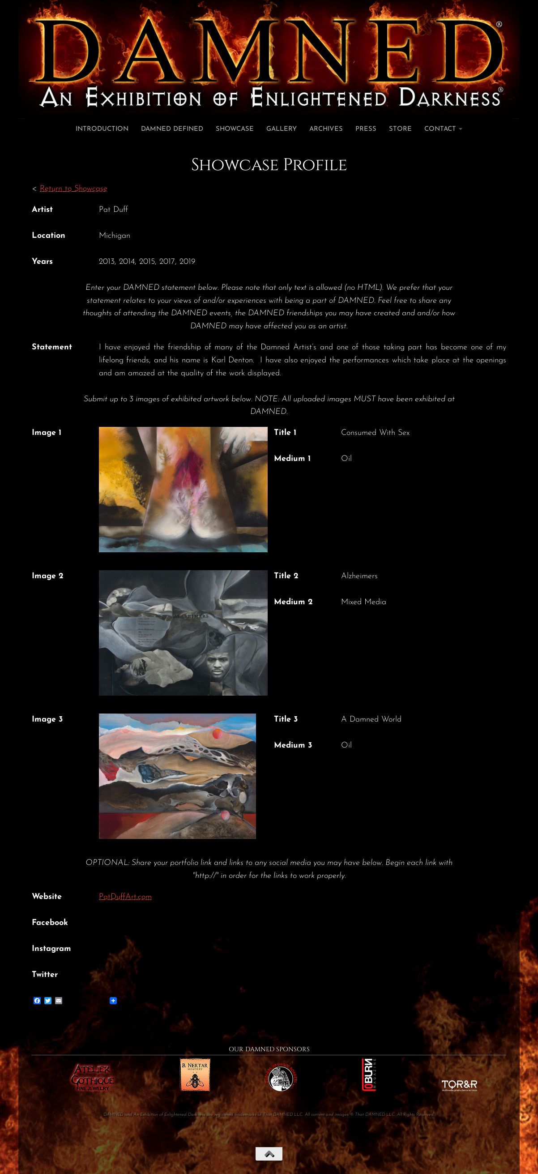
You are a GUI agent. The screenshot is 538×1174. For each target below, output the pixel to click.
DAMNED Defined (172, 129)
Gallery (281, 129)
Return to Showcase (73, 189)
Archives (326, 129)
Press (365, 129)
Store (400, 129)
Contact (440, 129)
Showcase (235, 129)
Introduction (102, 129)
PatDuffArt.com (125, 897)
